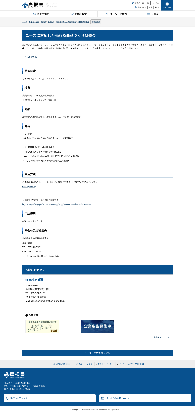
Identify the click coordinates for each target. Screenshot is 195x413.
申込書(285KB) (29, 186)
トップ (24, 22)
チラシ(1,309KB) (29, 57)
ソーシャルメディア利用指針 (132, 364)
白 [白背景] (143, 3)
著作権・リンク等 (84, 364)
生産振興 (51, 22)
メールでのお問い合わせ (117, 398)
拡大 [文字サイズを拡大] (150, 7)
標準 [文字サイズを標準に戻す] (157, 7)
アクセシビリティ (106, 364)
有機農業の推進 (83, 22)
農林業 (43, 22)
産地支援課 (96, 22)
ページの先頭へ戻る (99, 353)
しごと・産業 (34, 22)
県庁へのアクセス (18, 398)
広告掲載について (162, 337)
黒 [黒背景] (148, 3)
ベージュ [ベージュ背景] (155, 3)
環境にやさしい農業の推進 (66, 22)
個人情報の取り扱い (62, 364)
